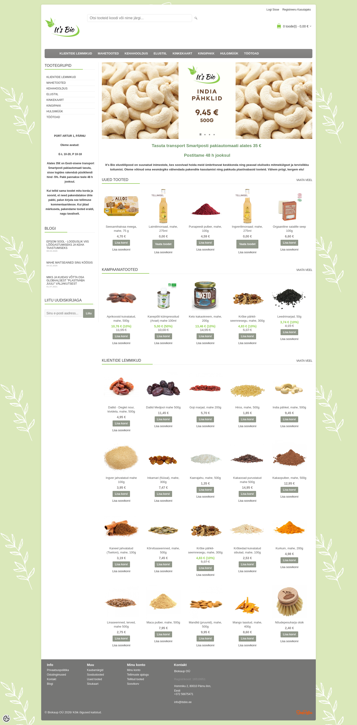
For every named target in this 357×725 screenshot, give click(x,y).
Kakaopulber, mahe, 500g (289, 478)
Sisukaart (92, 683)
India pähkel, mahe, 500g (289, 407)
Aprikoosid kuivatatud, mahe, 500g (121, 318)
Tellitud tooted (135, 679)
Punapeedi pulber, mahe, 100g (205, 228)
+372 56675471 (183, 694)
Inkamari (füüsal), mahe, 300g (163, 480)
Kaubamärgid (95, 670)
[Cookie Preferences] (6, 718)
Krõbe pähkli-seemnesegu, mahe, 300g (247, 318)
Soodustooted (95, 674)
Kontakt (51, 679)
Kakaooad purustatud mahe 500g (247, 480)
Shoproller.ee (304, 712)
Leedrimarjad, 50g (289, 316)
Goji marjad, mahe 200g (205, 407)
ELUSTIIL (160, 53)
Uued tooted (94, 679)
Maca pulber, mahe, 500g (163, 622)
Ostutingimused (56, 674)
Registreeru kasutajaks (296, 9)
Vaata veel (304, 180)
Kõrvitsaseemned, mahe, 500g (163, 550)
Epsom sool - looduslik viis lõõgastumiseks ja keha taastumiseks (69, 246)
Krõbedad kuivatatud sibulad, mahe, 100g (247, 550)
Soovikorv (133, 683)
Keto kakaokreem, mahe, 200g (205, 318)
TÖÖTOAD (251, 53)
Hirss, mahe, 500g (247, 407)
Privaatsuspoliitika (58, 670)
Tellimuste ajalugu (138, 674)
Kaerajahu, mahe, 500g (205, 478)
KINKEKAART (182, 53)
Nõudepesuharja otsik (289, 622)
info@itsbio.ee (183, 702)
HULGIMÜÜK (229, 53)
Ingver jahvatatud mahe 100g (121, 480)
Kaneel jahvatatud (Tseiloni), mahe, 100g (121, 550)
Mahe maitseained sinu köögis (69, 264)
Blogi (50, 683)
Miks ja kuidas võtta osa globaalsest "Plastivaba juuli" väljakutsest (69, 282)
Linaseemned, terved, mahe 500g (121, 624)
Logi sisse (273, 9)
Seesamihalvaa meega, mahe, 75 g (121, 228)
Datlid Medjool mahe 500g (163, 407)
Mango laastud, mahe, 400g (247, 624)
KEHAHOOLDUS (136, 53)
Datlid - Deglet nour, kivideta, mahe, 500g (121, 409)
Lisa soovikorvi (121, 249)
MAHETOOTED (108, 53)
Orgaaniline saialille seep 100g (289, 228)
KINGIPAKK (206, 53)
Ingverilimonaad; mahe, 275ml (247, 228)
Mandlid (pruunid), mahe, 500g (205, 624)
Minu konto (134, 670)
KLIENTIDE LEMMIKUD (76, 53)
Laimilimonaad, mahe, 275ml (163, 228)
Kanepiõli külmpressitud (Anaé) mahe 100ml (163, 318)
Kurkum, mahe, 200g (289, 548)
